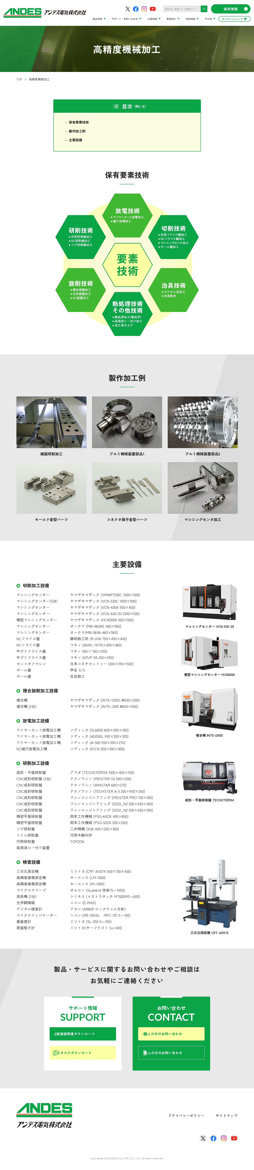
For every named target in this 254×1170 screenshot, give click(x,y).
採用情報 (236, 8)
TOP (19, 79)
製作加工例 (78, 131)
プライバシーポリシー (186, 1121)
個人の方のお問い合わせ (175, 1036)
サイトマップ (227, 1121)
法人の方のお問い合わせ (176, 1057)
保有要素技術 (80, 122)
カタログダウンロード (85, 1057)
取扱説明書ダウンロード (86, 1036)
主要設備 (76, 141)
